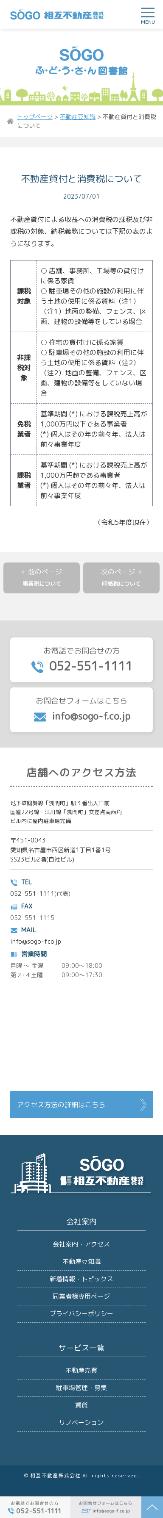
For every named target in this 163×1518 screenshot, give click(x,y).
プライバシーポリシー (81, 1313)
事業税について (41, 583)
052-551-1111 (32, 893)
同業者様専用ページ (81, 1296)
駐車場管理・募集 (81, 1387)
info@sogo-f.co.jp (35, 941)
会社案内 (81, 1221)
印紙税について (121, 583)
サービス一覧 (81, 1348)
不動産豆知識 (81, 1261)
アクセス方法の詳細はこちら (61, 1104)
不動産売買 (81, 1370)
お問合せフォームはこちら (81, 709)
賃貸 (81, 1405)
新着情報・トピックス (81, 1278)
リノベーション (81, 1422)
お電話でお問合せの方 (81, 659)
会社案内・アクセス (81, 1244)
